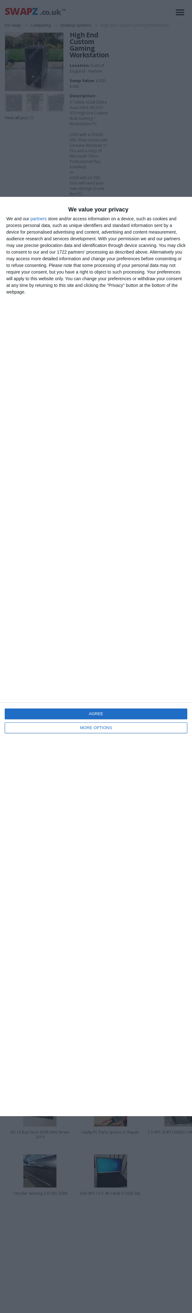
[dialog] (96, 656)
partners (38, 219)
